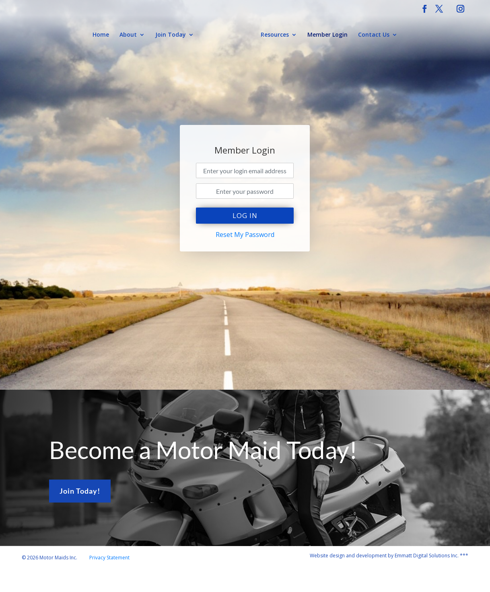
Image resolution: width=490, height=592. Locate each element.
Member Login (327, 35)
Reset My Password (245, 234)
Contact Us (373, 35)
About (128, 35)
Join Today (170, 35)
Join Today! (80, 490)
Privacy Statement (109, 557)
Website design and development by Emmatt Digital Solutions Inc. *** (389, 555)
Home (101, 35)
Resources (275, 35)
